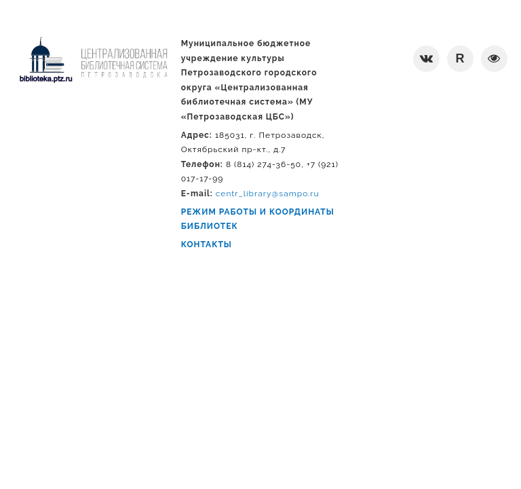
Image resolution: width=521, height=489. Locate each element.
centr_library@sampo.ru (268, 193)
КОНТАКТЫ (206, 244)
